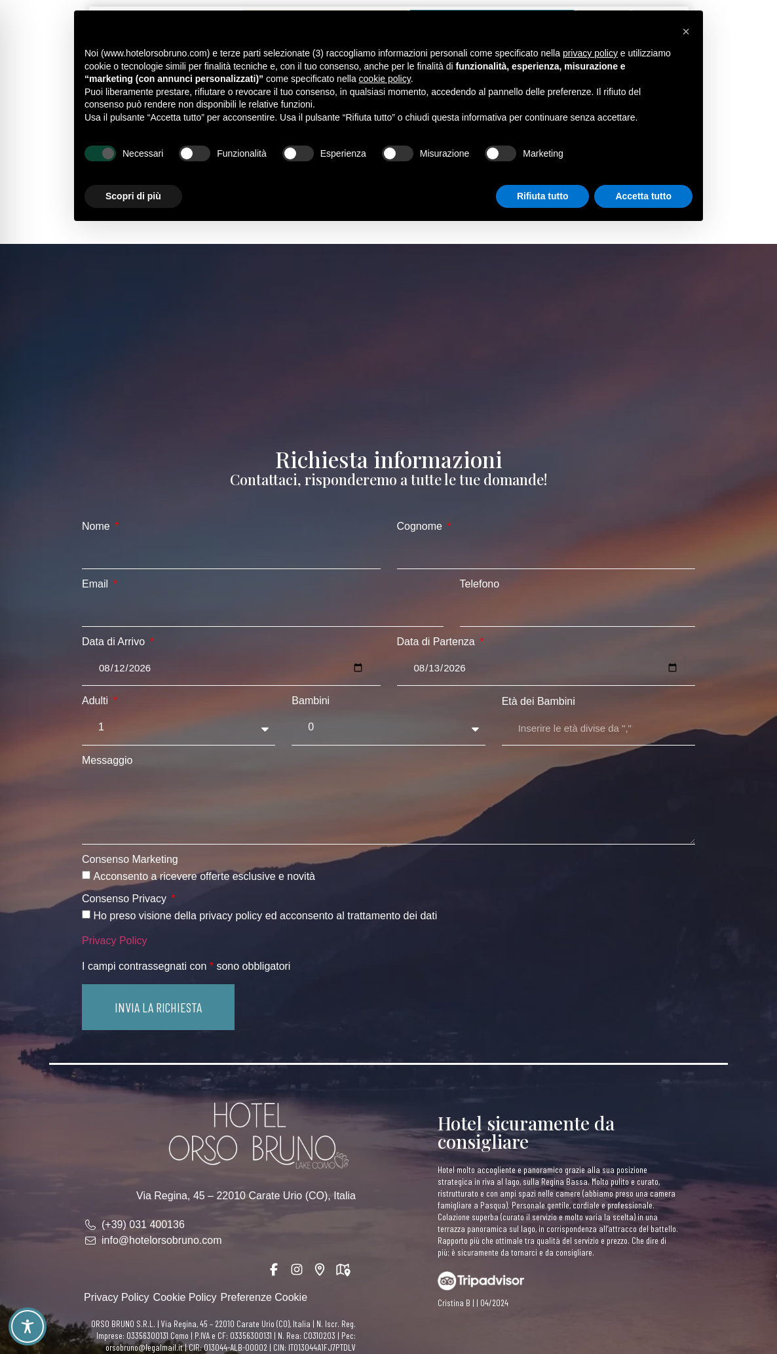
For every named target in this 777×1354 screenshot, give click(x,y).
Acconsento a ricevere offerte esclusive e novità (204, 876)
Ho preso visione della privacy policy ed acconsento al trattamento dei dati (265, 915)
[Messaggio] (388, 807)
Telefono (480, 584)
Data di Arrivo (114, 642)
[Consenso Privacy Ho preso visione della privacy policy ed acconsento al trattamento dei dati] (86, 914)
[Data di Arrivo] (231, 668)
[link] (257, 1135)
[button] (158, 1007)
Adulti (96, 701)
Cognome (421, 526)
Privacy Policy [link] (114, 940)
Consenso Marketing (130, 859)
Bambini (311, 701)
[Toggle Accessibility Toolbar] (27, 1326)
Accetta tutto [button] (643, 196)
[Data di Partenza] (546, 668)
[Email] (263, 610)
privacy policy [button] (590, 53)
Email (96, 584)
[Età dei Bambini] (598, 728)
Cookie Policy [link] (185, 1297)
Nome (97, 526)
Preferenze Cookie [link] (264, 1297)
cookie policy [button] (385, 78)
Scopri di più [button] (133, 196)
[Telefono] (577, 610)
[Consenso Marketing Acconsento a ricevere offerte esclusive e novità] (86, 875)
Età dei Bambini (538, 701)
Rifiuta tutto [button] (543, 196)
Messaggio (107, 760)
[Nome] (231, 552)
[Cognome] (546, 552)
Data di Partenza (437, 642)
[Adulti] (178, 727)
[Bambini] (388, 727)
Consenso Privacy (125, 899)
